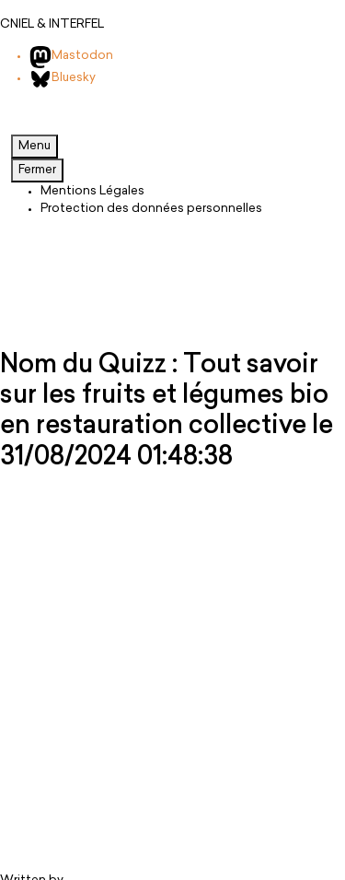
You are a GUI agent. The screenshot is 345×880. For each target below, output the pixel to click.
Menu (34, 146)
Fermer (37, 170)
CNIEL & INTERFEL (52, 24)
